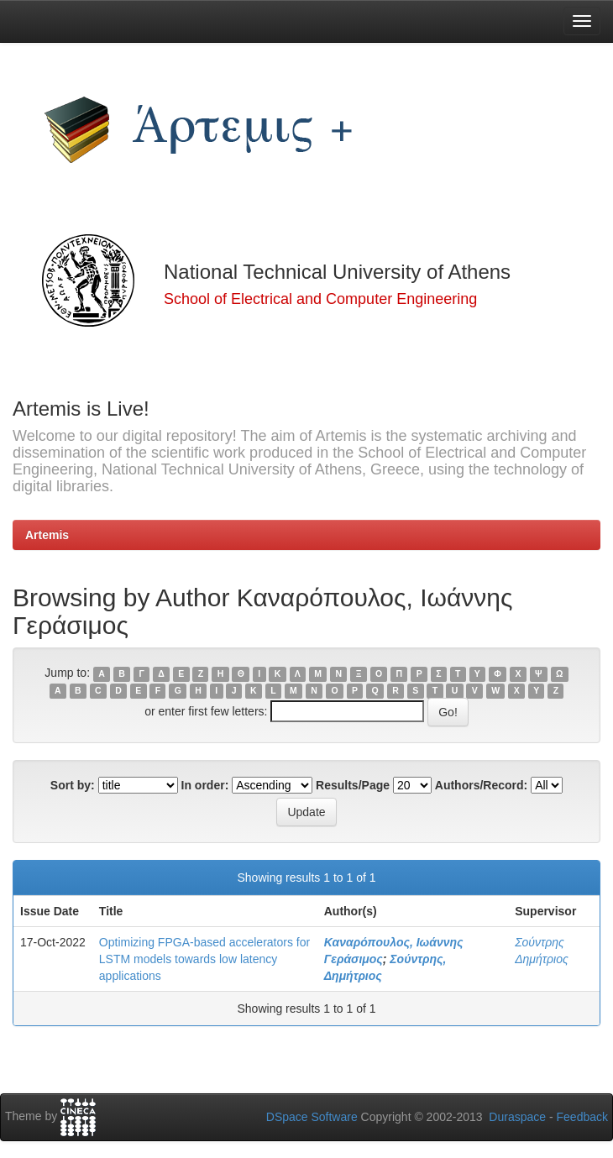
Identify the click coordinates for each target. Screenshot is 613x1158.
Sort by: (72, 785)
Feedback (582, 1117)
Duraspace (517, 1117)
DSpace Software (312, 1117)
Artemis (47, 535)
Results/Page (353, 785)
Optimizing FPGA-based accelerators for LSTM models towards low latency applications (204, 958)
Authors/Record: (481, 785)
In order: (205, 785)
